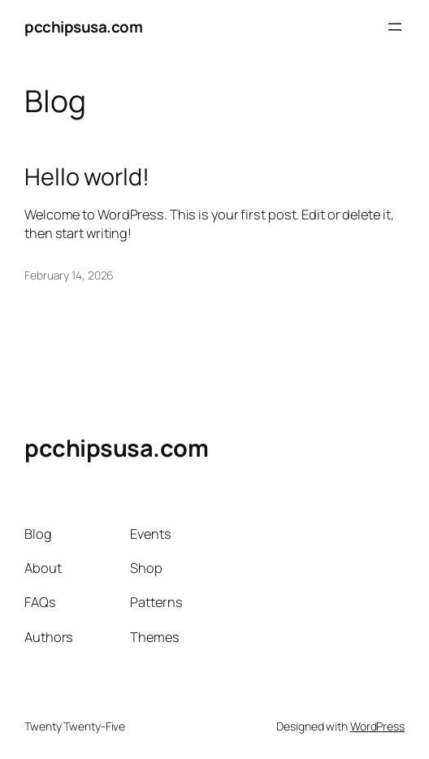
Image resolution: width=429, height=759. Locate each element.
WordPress (377, 726)
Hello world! (87, 176)
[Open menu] (395, 27)
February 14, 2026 (69, 275)
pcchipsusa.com (83, 26)
